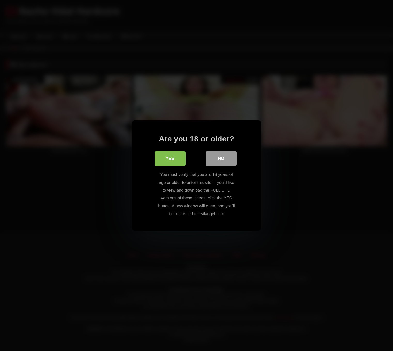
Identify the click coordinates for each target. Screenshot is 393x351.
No (221, 158)
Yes (170, 158)
